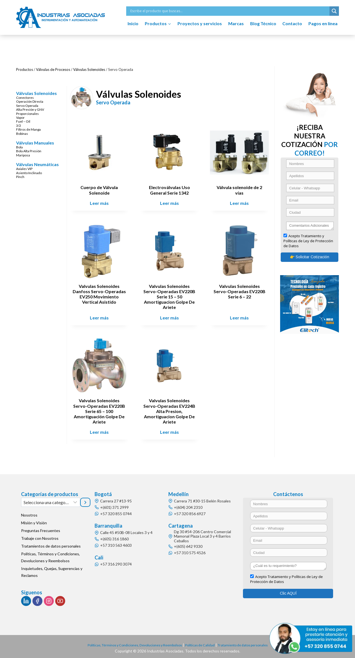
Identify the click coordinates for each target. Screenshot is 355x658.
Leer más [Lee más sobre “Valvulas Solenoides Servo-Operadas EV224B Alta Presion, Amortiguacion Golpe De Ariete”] (170, 429)
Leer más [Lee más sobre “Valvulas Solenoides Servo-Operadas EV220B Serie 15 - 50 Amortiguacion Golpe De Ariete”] (170, 315)
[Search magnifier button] (334, 11)
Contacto (292, 23)
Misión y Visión (34, 520)
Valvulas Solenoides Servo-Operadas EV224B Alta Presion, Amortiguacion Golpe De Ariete (171, 408)
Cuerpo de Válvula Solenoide (101, 189)
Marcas (236, 23)
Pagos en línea (323, 23)
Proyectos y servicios (200, 23)
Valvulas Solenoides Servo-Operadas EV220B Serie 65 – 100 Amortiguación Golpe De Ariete (101, 408)
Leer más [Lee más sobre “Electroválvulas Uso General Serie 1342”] (170, 202)
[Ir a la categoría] (85, 499)
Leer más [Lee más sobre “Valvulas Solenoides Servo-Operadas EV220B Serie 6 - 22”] (239, 315)
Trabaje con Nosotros (40, 535)
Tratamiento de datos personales (251, 642)
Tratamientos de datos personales (51, 543)
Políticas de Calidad (203, 642)
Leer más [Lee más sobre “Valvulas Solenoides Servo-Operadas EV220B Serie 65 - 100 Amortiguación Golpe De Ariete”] (101, 429)
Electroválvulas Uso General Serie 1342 (170, 189)
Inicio (133, 23)
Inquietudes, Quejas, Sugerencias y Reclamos (51, 569)
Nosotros (29, 512)
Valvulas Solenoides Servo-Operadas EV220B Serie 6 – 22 (240, 289)
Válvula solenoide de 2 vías (240, 189)
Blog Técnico (263, 23)
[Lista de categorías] (50, 499)
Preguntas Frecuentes (40, 528)
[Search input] (229, 11)
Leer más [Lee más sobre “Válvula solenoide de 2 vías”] (239, 202)
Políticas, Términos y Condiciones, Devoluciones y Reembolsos (50, 555)
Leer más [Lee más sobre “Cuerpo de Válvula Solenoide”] (101, 202)
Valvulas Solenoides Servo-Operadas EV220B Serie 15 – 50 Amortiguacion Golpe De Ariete (171, 295)
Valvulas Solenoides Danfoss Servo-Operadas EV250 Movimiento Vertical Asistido (101, 295)
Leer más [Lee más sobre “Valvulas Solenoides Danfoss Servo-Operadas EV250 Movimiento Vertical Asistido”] (101, 315)
